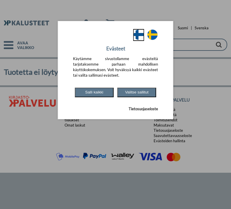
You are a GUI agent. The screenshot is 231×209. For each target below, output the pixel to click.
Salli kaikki (94, 92)
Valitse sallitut (137, 92)
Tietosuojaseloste (143, 109)
